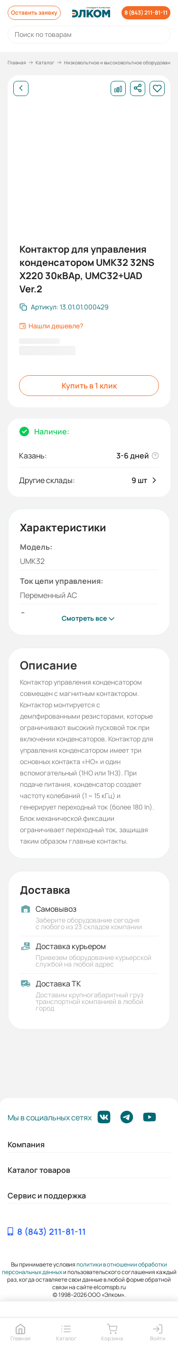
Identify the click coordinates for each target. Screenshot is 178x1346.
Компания (26, 1144)
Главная (17, 62)
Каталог (45, 62)
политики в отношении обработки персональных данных (85, 1268)
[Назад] (20, 88)
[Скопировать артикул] (64, 307)
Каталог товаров (39, 1170)
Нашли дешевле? (51, 326)
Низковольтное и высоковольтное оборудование (120, 62)
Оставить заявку (34, 13)
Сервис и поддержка (47, 1195)
